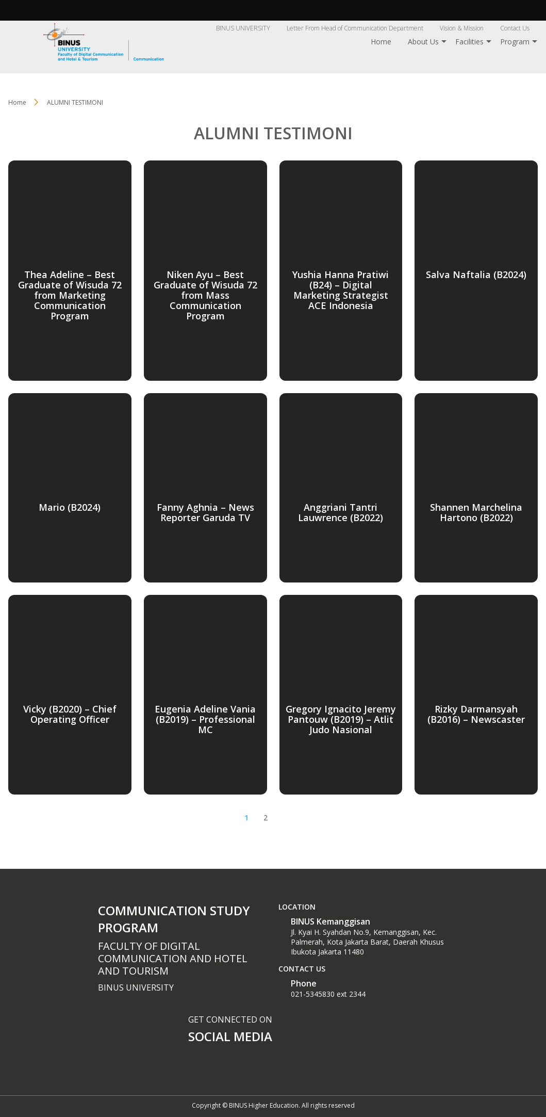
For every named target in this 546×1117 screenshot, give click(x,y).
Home (381, 41)
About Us (423, 41)
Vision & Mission (462, 28)
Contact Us (515, 28)
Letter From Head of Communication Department (355, 28)
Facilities (469, 41)
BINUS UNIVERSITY (243, 28)
